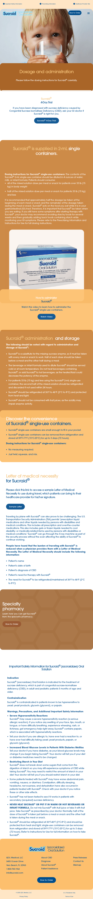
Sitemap (77, 865)
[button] (88, 13)
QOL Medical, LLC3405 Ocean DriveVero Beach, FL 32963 (16, 861)
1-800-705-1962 (13, 869)
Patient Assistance (49, 868)
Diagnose (45, 861)
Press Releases (80, 857)
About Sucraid (48, 865)
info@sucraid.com (14, 873)
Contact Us (78, 861)
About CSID (46, 857)
